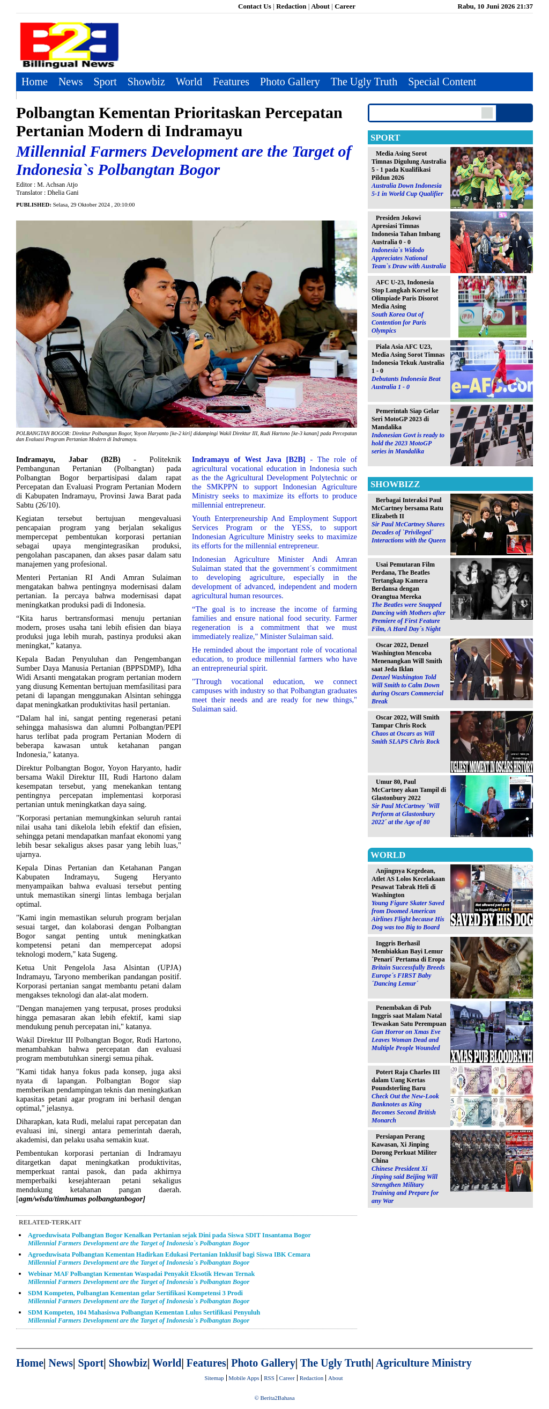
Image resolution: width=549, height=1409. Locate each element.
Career (345, 6)
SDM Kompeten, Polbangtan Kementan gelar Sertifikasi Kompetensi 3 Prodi (138, 1297)
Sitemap (214, 1378)
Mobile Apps (243, 1378)
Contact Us (254, 6)
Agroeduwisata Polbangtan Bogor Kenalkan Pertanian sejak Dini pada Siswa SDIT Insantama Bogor (169, 1239)
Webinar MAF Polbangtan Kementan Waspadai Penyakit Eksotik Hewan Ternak (141, 1278)
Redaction (291, 6)
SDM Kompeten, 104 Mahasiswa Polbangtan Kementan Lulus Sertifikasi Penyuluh (144, 1316)
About (320, 6)
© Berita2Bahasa (274, 1398)
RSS (269, 1378)
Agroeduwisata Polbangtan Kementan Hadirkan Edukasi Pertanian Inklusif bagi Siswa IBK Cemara (169, 1258)
